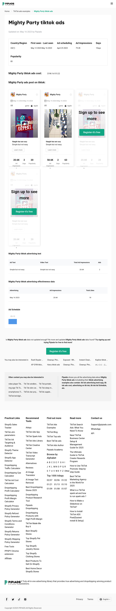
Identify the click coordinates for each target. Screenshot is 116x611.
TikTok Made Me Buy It (33, 525)
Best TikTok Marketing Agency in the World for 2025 (78, 481)
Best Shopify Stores (31, 532)
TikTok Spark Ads (34, 436)
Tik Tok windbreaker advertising (31, 384)
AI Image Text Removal (32, 481)
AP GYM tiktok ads (38, 365)
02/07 (49, 480)
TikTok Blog (52, 432)
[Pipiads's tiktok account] (19, 599)
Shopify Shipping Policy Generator (12, 540)
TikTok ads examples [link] (22, 11)
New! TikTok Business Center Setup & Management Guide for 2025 (77, 441)
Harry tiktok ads (53, 365)
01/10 (64, 484)
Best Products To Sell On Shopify (33, 562)
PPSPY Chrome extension (12, 552)
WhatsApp (96, 429)
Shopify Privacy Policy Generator (12, 507)
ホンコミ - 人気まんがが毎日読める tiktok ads (103, 365)
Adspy (28, 427)
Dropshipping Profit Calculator (12, 489)
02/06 (56, 480)
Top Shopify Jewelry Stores (32, 547)
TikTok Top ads (54, 436)
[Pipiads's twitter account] (13, 599)
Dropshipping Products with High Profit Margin (34, 516)
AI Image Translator (30, 473)
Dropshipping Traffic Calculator (12, 467)
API (92, 433)
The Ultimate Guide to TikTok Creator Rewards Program (77, 457)
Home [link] (7, 11)
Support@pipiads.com (101, 424)
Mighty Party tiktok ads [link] (43, 11)
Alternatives (31, 463)
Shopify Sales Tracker (11, 426)
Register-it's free (91, 132)
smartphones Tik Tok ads (16, 392)
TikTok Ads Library (34, 441)
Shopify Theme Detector (11, 452)
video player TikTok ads (16, 384)
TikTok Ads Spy (33, 432)
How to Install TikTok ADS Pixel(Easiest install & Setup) (77, 516)
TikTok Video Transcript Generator (32, 455)
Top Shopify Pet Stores (33, 540)
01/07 (64, 488)
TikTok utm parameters (10, 433)
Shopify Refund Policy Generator (12, 515)
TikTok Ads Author (55, 445)
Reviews (29, 467)
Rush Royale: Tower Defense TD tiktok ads (39, 360)
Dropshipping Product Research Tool (34, 497)
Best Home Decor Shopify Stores (34, 570)
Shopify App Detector (10, 459)
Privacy (79, 599)
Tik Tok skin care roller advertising (31, 388)
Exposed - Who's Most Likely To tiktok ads (71, 360)
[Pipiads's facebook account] (7, 599)
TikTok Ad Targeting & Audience (10, 442)
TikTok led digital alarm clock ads (16, 396)
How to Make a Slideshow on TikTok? (77, 503)
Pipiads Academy (55, 449)
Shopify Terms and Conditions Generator (13, 524)
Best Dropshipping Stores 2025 (34, 488)
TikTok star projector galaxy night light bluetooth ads (31, 392)
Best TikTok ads (54, 441)
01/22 (64, 480)
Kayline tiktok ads (102, 360)
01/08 (56, 488)
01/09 (49, 488)
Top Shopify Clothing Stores (33, 555)
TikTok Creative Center (33, 447)
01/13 (56, 484)
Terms (90, 599)
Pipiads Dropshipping (32, 507)
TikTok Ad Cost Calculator (12, 482)
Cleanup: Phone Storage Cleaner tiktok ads (55, 360)
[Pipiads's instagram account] (25, 599)
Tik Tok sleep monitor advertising (46, 388)
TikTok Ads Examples (52, 426)
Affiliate (8, 558)
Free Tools (9, 546)
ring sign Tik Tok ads (16, 388)
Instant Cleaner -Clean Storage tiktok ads (87, 360)
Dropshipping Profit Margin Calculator (11, 498)
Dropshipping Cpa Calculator (13, 474)
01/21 (49, 484)
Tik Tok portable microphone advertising (46, 384)
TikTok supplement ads (46, 392)
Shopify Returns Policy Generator (12, 533)
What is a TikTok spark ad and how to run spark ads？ (78, 493)
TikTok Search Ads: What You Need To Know (76, 427)
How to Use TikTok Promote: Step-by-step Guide (78, 469)
